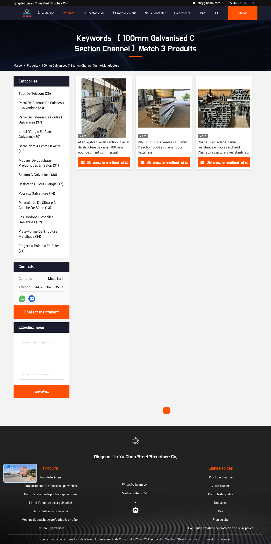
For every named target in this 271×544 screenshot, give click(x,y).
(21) (39, 248)
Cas (220, 511)
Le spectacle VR (93, 13)
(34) (38, 234)
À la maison (46, 13)
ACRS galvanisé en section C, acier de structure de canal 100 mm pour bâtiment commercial (104, 147)
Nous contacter (155, 13)
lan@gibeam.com (206, 3)
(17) (41, 184)
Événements (182, 13)
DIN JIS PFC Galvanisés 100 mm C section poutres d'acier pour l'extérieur (162, 147)
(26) (35, 94)
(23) (41, 105)
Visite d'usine (221, 486)
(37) (41, 119)
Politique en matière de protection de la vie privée (220, 528)
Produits (68, 13)
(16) (40, 148)
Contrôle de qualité (220, 494)
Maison (19, 65)
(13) (37, 205)
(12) (36, 219)
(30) (35, 134)
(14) (37, 193)
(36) (38, 175)
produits (32, 65)
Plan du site (220, 519)
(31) (39, 163)
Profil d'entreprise (220, 477)
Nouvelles (220, 502)
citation (242, 13)
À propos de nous (124, 13)
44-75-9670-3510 (243, 3)
